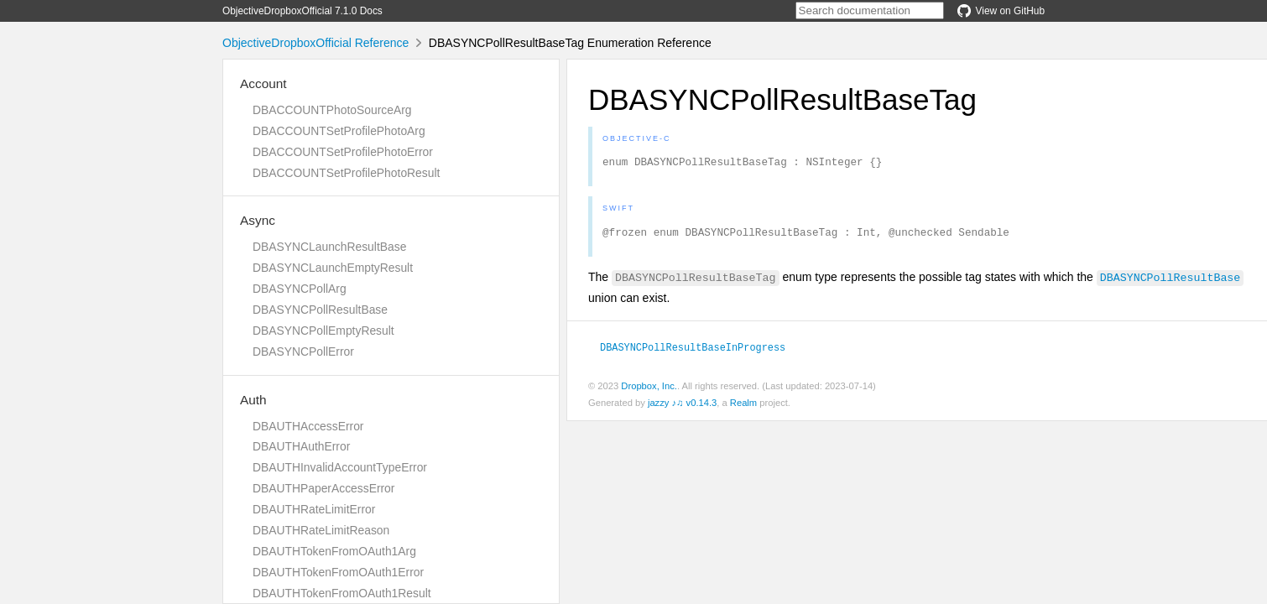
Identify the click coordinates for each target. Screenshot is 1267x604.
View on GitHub (1001, 11)
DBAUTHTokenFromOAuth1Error (338, 572)
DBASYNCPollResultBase (320, 309)
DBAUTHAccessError (308, 426)
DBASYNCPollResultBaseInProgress (692, 351)
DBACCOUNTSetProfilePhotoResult (346, 173)
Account (263, 83)
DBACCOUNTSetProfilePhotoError (343, 152)
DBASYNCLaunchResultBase (329, 246)
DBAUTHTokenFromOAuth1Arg (334, 551)
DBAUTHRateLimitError (314, 509)
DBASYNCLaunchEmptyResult (333, 267)
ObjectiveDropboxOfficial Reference (315, 42)
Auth (253, 400)
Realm (743, 408)
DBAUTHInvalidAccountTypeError (340, 467)
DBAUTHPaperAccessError (323, 488)
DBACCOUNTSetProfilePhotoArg (339, 131)
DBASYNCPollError (303, 351)
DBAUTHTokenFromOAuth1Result (342, 593)
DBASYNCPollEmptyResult (323, 330)
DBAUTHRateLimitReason (321, 530)
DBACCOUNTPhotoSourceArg (332, 110)
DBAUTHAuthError (301, 446)
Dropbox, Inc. (649, 391)
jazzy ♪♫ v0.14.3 (682, 408)
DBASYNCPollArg (300, 288)
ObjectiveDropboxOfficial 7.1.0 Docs (302, 11)
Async (257, 220)
